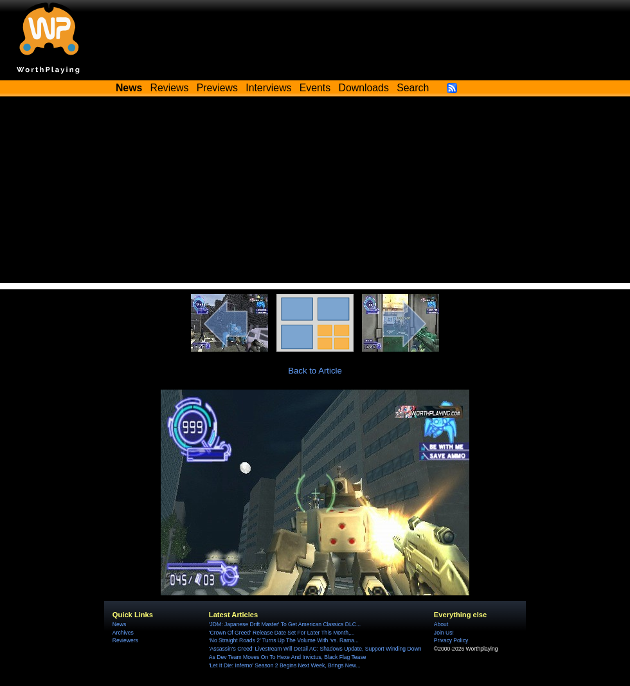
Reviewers (125, 640)
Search (413, 87)
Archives (123, 632)
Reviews (169, 87)
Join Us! (444, 632)
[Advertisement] (315, 193)
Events (315, 87)
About (441, 624)
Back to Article (315, 370)
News (119, 624)
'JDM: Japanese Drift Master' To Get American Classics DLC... (285, 624)
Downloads (364, 87)
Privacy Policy (451, 640)
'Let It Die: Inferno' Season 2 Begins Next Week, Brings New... (285, 665)
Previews (217, 87)
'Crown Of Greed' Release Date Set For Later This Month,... (282, 632)
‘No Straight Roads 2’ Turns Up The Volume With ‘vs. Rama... (284, 640)
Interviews (268, 87)
